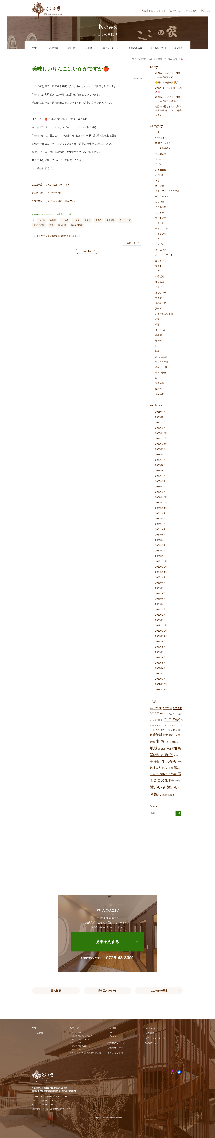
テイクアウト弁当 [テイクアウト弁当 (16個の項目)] (162, 730)
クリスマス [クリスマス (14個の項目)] (166, 726)
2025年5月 (160, 470)
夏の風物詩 (160, 303)
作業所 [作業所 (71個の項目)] (157, 734)
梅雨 (157, 324)
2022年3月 (160, 673)
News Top (87, 251)
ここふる (159, 212)
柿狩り (158, 319)
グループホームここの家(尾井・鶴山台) (86, 1053)
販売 (51, 225)
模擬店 (158, 335)
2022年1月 (160, 679)
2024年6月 (160, 529)
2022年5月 (160, 663)
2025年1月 (160, 492)
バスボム (159, 244)
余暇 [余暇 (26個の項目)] (172, 730)
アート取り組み (163, 148)
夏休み (158, 308)
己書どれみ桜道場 (164, 314)
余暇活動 (159, 276)
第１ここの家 (125, 220)
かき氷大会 (160, 180)
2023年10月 (161, 572)
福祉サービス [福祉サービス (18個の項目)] (167, 768)
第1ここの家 (55, 214)
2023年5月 (160, 599)
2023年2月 (160, 615)
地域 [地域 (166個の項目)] (154, 748)
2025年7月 (160, 460)
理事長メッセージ (107, 990)
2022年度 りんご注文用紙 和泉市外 (54, 201)
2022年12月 (161, 625)
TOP (134, 59)
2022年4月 (160, 668)
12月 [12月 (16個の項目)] (152, 709)
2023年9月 (160, 577)
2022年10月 (161, 636)
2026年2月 (160, 422)
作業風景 (159, 282)
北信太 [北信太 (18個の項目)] (153, 742)
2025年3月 (160, 481)
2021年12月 (161, 684)
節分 (157, 378)
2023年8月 (160, 583)
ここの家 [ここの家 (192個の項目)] (172, 719)
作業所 (76, 220)
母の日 (158, 340)
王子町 (98, 220)
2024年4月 (160, 540)
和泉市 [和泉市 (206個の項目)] (162, 741)
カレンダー (160, 186)
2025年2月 (160, 487)
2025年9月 (160, 449)
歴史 (111, 1033)
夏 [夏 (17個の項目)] (159, 749)
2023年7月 (160, 588)
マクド (158, 266)
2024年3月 (160, 545)
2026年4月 (160, 412)
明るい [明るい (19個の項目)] (176, 755)
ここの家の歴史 (159, 990)
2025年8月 (160, 454)
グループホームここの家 (167, 191)
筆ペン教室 (160, 372)
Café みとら (161, 137)
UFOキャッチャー (164, 143)
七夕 (157, 271)
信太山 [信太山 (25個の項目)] (172, 735)
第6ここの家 (66, 214)
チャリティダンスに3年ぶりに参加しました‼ (58, 236)
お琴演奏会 (160, 169)
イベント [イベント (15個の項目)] (158, 725)
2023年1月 (160, 620)
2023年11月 (161, 567)
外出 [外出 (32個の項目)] (163, 748)
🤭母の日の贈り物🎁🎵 (167, 82)
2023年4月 (160, 604)
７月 (157, 132)
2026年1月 (160, 428)
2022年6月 (160, 657)
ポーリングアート (164, 255)
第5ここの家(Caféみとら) (81, 1046)
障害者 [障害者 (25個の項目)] (171, 795)
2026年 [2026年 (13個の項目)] (162, 714)
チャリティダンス (164, 228)
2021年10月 (161, 689)
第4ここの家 (76, 1043)
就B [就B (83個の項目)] (174, 748)
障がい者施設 (77, 225)
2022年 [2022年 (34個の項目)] (158, 708)
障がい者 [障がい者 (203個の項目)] (158, 787)
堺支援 (158, 298)
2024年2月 (160, 551)
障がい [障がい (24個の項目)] (178, 781)
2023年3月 (160, 609)
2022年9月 (160, 641)
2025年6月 (160, 465)
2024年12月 (161, 497)
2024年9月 (160, 513)
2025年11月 (161, 438)
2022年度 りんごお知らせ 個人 (52, 184)
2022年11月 (161, 631)
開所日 (158, 389)
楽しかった (160, 330)
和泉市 (87, 220)
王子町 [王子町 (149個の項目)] (155, 761)
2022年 (42, 220)
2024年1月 (160, 556)
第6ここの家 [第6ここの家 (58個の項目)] (168, 774)
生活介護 (110, 220)
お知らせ (45, 214)
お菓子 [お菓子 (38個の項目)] (159, 720)
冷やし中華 (160, 292)
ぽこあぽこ (160, 260)
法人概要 (56, 990)
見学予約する (107, 942)
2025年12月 (161, 433)
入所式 (158, 287)
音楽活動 (159, 394)
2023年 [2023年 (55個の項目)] (167, 708)
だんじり (159, 223)
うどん (158, 164)
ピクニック (132, 242)
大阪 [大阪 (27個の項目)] (168, 749)
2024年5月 (160, 535)
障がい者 (62, 225)
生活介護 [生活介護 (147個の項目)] (169, 761)
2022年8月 (160, 647)
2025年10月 (161, 444)
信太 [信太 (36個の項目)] (165, 734)
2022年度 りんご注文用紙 (48, 193)
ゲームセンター (163, 196)
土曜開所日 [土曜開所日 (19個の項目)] (174, 742)
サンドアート (161, 218)
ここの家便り (161, 207)
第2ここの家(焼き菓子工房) (82, 1036)
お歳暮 (53, 220)
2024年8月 (160, 518)
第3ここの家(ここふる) (80, 1039)
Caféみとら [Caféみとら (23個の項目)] (171, 714)
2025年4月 (160, 476)
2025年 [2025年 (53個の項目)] (154, 713)
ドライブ (159, 239)
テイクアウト (161, 234)
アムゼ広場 (160, 154)
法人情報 (112, 1036)
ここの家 (65, 220)
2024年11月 (161, 502)
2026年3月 (160, 417)
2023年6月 (160, 593)
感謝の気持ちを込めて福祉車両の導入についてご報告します (168, 110)
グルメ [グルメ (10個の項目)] (174, 725)
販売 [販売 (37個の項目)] (171, 780)
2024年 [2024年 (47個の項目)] (177, 708)
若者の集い (160, 383)
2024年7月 (160, 524)
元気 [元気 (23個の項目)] (178, 735)
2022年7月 (160, 652)
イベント (159, 159)
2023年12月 (161, 561)
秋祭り (158, 351)
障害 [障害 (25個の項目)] (164, 795)
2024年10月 (161, 508)
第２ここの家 (161, 362)
